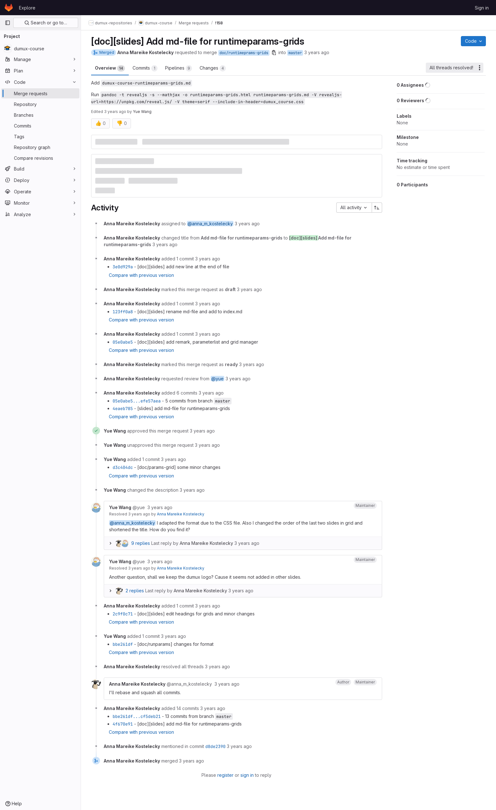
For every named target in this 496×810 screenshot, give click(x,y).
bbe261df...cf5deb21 (137, 716)
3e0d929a (123, 267)
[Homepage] (8, 8)
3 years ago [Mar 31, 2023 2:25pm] (115, 111)
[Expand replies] (110, 543)
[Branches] (40, 115)
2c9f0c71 (123, 614)
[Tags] (40, 136)
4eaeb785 (123, 408)
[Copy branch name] (274, 52)
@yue (217, 378)
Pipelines (178, 68)
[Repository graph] (40, 147)
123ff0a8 (123, 312)
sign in (247, 775)
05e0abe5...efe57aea (137, 401)
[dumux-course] (40, 48)
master (295, 52)
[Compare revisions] (40, 158)
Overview (110, 68)
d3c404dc (123, 467)
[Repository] (40, 104)
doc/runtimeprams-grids (244, 52)
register (225, 775)
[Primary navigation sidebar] (8, 23)
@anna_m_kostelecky (210, 223)
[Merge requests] (40, 93)
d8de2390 (215, 746)
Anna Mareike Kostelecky (180, 514)
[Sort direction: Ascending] (377, 207)
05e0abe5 (123, 342)
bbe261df (123, 644)
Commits (145, 68)
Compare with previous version (141, 275)
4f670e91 (123, 724)
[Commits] (40, 126)
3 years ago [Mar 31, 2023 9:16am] (316, 52)
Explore (27, 7)
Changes (213, 68)
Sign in (482, 7)
